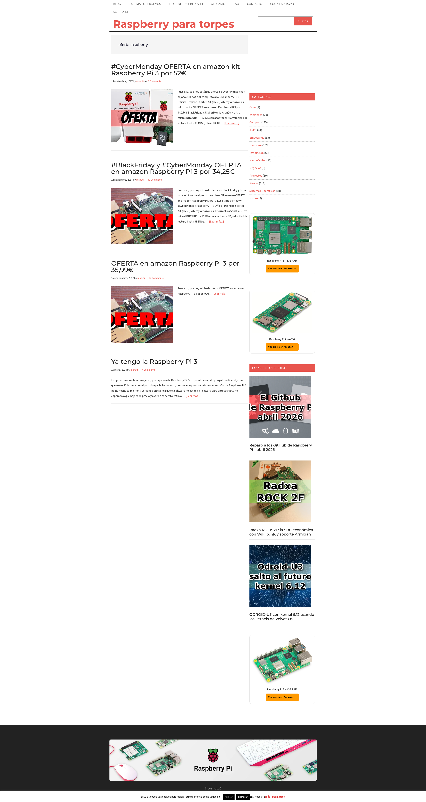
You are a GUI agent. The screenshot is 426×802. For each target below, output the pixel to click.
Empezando (256, 138)
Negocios (255, 168)
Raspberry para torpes (173, 24)
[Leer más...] (231, 123)
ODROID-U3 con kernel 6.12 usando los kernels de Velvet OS (281, 616)
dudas (253, 130)
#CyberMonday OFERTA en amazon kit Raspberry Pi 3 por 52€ (175, 69)
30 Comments (155, 180)
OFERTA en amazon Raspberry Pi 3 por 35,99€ (175, 266)
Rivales (253, 183)
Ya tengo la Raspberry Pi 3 (154, 361)
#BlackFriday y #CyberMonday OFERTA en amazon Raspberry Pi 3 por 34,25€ (176, 168)
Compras (255, 122)
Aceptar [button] (228, 797)
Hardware (255, 145)
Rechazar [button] (242, 797)
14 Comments (156, 278)
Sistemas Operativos (262, 191)
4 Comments (148, 370)
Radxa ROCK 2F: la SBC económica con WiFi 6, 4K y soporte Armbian (281, 532)
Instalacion (256, 153)
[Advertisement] (282, 60)
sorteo (253, 198)
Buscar (303, 21)
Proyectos (255, 176)
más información (275, 797)
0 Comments (154, 81)
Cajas (252, 107)
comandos (255, 115)
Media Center (257, 160)
